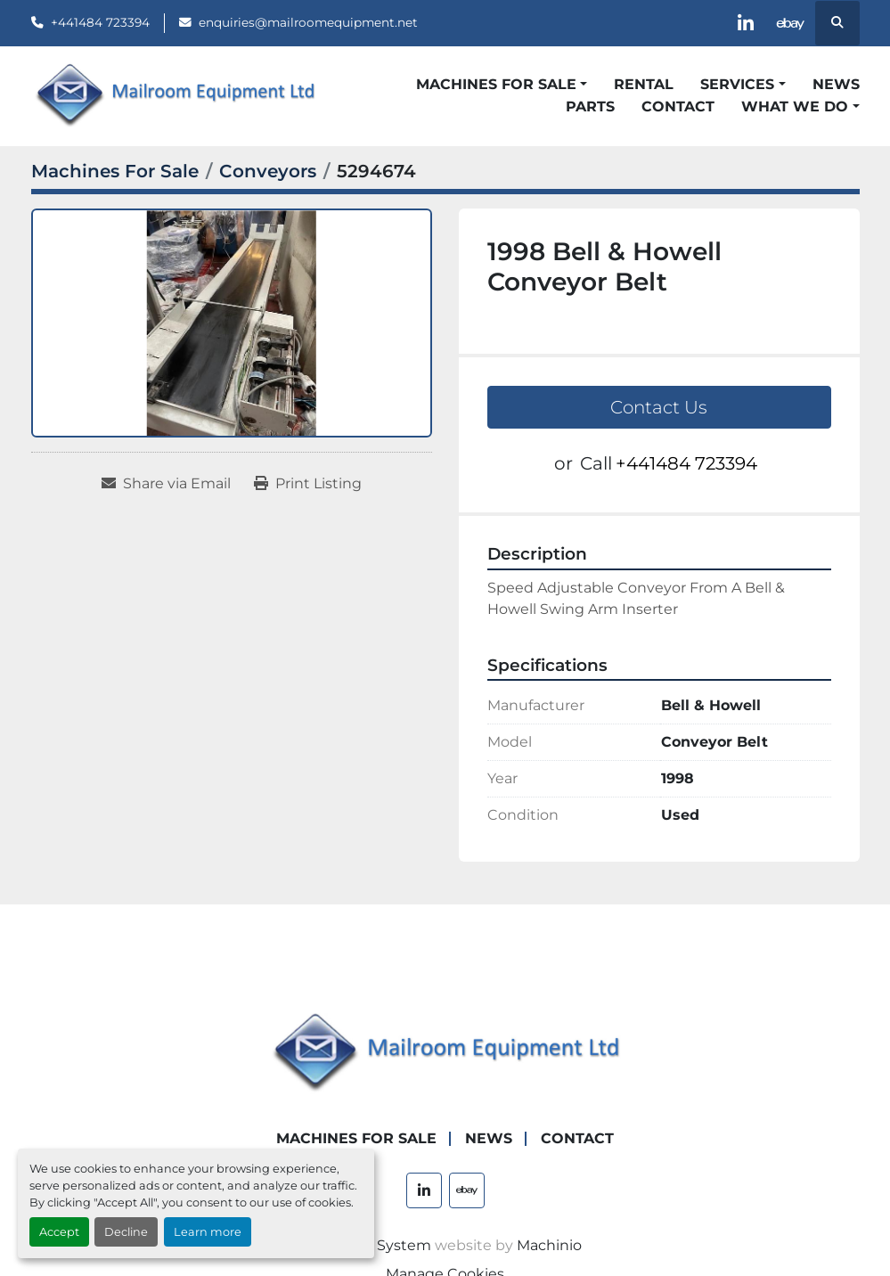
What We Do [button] (794, 106)
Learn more (207, 1232)
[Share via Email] (166, 484)
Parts (590, 106)
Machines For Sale (496, 84)
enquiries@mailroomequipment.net (308, 22)
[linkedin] (745, 23)
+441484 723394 (100, 22)
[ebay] (791, 23)
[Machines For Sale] (115, 171)
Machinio (549, 1245)
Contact (677, 106)
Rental (644, 84)
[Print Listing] (307, 484)
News (836, 84)
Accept (59, 1232)
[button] (501, 84)
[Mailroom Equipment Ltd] (445, 1052)
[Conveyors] (267, 171)
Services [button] (737, 84)
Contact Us (658, 407)
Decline (126, 1232)
